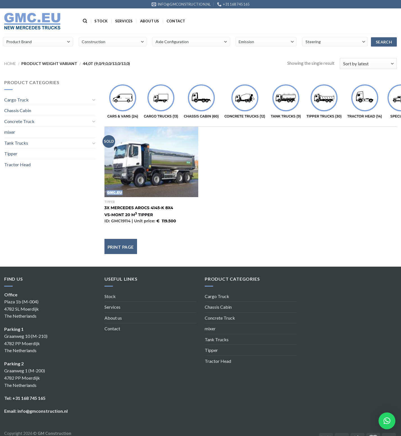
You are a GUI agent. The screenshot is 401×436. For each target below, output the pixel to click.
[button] (387, 420)
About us (149, 21)
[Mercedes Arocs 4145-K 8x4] (151, 162)
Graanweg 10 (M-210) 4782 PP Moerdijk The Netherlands (25, 343)
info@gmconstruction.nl (42, 411)
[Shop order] (368, 63)
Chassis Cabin (17, 110)
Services (124, 21)
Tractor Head (17, 164)
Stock (101, 21)
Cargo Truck (16, 99)
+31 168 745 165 (28, 398)
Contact (176, 21)
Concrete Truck (19, 121)
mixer (9, 132)
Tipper (10, 153)
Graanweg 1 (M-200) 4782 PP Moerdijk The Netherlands (24, 377)
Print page (121, 247)
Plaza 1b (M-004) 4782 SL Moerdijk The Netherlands (21, 309)
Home (10, 63)
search (384, 42)
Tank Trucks (16, 143)
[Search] (85, 21)
